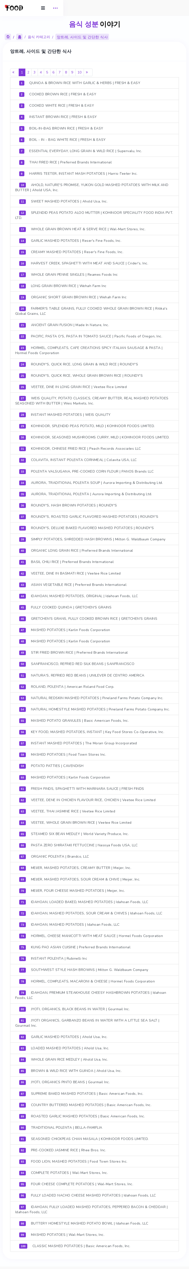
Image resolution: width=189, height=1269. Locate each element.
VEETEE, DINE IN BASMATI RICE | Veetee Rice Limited (71, 572)
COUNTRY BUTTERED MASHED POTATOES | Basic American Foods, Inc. (86, 1102)
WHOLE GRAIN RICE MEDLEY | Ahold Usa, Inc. (64, 1057)
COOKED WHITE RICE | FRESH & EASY (57, 105)
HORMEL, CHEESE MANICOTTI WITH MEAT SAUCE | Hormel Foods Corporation (92, 934)
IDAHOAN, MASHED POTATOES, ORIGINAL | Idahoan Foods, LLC (79, 595)
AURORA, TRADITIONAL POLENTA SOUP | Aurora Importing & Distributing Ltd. (92, 482)
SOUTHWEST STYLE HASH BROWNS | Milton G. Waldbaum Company (84, 968)
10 (80, 72)
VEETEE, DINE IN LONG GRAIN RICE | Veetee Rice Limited (73, 386)
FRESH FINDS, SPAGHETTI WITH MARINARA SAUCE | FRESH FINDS (82, 787)
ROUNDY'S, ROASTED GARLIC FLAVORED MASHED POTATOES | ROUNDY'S (89, 516)
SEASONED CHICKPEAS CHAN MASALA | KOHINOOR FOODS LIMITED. (84, 1136)
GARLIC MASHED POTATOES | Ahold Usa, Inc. (64, 1035)
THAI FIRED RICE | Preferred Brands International (66, 162)
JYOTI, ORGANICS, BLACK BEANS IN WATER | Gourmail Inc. (75, 1007)
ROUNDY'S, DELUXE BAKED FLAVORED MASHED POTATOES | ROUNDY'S (87, 527)
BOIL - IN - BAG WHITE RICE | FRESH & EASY (63, 139)
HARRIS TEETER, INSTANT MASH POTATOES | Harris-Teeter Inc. (79, 173)
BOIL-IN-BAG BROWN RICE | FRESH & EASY (62, 128)
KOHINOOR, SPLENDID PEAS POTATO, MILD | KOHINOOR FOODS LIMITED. (88, 425)
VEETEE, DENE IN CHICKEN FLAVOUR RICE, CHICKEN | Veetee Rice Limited (88, 798)
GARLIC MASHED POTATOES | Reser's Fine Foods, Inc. (71, 240)
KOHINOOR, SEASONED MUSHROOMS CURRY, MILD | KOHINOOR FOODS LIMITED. (95, 436)
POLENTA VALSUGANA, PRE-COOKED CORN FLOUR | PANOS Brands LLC (87, 470)
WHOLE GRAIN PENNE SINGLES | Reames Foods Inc (69, 274)
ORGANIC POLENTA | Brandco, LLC (55, 855)
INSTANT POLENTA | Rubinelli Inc (54, 956)
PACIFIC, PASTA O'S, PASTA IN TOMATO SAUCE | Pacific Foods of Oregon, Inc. (91, 336)
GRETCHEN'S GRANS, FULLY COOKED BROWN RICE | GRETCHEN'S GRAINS (89, 617)
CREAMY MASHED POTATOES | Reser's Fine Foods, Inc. (72, 251)
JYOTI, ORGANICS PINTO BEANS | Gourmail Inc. (65, 1080)
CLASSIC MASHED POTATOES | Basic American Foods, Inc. (75, 1243)
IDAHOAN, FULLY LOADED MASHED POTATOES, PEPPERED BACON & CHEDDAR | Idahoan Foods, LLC (92, 1207)
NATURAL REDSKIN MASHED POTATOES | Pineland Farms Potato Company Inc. (92, 696)
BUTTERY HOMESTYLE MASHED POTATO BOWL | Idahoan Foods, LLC (84, 1221)
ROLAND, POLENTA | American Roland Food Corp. (67, 685)
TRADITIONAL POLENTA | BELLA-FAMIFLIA (61, 1125)
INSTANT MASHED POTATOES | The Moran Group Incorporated (79, 742)
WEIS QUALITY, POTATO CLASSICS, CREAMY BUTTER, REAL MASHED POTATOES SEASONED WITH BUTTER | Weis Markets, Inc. (92, 400)
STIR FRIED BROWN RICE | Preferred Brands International (74, 651)
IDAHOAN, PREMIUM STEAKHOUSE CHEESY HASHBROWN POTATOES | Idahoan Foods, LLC (91, 993)
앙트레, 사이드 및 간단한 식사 (83, 37)
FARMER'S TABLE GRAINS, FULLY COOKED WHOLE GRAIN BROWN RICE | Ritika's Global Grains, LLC (92, 311)
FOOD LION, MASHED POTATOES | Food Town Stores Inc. (74, 1159)
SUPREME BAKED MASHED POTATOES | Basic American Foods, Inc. (82, 1091)
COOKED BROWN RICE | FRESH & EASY (58, 94)
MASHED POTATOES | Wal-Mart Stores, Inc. (62, 1232)
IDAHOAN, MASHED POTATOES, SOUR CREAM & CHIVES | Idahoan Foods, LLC (91, 911)
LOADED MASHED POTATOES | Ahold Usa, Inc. (65, 1046)
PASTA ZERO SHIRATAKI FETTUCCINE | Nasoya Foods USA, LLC (79, 843)
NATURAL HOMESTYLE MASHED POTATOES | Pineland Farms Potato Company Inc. (95, 708)
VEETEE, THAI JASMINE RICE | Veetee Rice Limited (68, 810)
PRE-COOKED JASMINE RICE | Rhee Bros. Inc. (63, 1148)
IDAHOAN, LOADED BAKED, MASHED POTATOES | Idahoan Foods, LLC (84, 900)
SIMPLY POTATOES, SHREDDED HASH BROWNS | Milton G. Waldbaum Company (93, 538)
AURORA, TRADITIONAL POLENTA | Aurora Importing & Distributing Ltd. (86, 493)
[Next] (88, 72)
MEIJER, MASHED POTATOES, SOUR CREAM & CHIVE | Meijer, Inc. (80, 877)
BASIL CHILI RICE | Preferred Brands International (67, 561)
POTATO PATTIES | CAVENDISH (52, 764)
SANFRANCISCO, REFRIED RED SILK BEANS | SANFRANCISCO (77, 663)
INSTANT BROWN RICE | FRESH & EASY (59, 117)
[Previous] (15, 72)
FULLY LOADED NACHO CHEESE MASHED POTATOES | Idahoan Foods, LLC (88, 1193)
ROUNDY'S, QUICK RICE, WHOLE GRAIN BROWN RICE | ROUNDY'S (81, 375)
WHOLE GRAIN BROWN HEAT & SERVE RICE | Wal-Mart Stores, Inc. (83, 229)
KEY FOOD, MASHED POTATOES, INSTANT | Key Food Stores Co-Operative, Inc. (92, 730)
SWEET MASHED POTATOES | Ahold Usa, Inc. (64, 201)
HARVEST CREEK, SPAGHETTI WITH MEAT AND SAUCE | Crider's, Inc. (84, 263)
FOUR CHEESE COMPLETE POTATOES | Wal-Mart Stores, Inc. (77, 1182)
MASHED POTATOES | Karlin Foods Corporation (65, 629)
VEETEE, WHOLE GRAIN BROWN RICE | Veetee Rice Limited (76, 821)
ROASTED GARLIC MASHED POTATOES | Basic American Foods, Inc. (83, 1114)
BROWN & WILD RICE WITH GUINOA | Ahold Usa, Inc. (71, 1069)
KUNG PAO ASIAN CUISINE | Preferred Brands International (75, 945)
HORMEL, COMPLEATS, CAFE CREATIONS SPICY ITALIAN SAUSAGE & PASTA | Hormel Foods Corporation (89, 350)
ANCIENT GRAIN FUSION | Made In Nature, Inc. (65, 324)
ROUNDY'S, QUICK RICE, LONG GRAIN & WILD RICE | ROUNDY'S (79, 363)
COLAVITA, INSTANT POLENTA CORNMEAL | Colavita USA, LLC (79, 459)
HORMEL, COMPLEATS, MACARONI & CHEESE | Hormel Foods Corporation (88, 979)
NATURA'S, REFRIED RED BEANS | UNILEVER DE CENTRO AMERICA (82, 674)
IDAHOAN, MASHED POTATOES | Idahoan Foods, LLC (70, 923)
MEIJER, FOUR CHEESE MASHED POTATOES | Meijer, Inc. (73, 889)
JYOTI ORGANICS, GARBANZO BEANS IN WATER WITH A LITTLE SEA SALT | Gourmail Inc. (88, 1021)
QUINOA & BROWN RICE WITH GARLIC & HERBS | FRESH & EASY (80, 83)
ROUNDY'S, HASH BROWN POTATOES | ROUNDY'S (69, 504)
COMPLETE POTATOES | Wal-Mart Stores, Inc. (64, 1170)
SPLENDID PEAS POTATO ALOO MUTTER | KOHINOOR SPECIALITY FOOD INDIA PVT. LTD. (90, 215)
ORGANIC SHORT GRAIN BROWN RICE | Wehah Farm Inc (73, 297)
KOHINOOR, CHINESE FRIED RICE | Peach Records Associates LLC (81, 448)
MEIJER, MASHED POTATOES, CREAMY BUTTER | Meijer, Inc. (76, 866)
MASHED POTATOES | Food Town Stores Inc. (63, 753)
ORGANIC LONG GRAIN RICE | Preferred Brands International (77, 550)
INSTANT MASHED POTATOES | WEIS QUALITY (65, 414)
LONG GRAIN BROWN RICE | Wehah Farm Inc (63, 285)
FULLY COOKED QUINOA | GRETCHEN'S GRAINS (66, 606)
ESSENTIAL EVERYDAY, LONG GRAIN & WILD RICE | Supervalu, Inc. (81, 151)
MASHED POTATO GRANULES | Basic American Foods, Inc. (74, 719)
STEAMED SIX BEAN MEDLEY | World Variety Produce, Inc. (74, 832)
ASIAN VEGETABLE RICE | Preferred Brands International (73, 583)
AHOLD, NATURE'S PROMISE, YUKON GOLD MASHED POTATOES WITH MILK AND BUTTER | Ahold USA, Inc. (92, 187)
